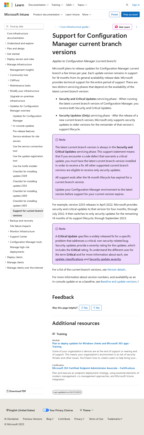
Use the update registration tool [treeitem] (28, 158)
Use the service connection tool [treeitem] (28, 149)
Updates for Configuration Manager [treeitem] (27, 118)
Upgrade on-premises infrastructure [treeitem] (22, 98)
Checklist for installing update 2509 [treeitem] (25, 174)
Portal (114, 14)
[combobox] (24, 26)
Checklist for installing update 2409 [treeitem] (25, 193)
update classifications (69, 259)
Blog (48, 419)
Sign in (136, 4)
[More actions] (136, 27)
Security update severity (105, 259)
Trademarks (113, 419)
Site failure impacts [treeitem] (20, 226)
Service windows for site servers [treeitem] (26, 139)
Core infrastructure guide (74, 26)
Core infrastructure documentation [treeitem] (17, 36)
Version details (116, 269)
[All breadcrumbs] (55, 27)
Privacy (78, 419)
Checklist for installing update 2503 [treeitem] (25, 183)
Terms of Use (96, 419)
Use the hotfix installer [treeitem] (25, 166)
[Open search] (127, 5)
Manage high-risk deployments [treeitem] (19, 249)
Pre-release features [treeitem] (24, 131)
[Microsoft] (6, 5)
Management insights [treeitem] (22, 69)
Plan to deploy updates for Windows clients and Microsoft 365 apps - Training (91, 345)
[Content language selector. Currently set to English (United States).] (20, 410)
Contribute (64, 419)
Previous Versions (32, 419)
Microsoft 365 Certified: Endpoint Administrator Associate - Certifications (93, 368)
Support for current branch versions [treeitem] (28, 213)
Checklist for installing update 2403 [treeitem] (25, 203)
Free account (130, 14)
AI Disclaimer (11, 419)
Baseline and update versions (119, 281)
